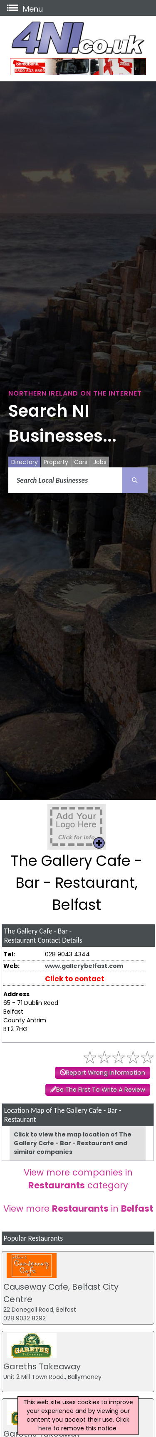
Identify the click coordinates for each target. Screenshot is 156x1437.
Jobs (99, 462)
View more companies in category (78, 1178)
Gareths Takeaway (42, 1366)
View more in (78, 1208)
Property (56, 462)
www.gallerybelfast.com (84, 966)
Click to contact (74, 979)
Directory (24, 462)
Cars (80, 462)
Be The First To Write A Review (100, 1089)
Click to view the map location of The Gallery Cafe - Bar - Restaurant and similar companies (72, 1143)
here (45, 1428)
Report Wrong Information (105, 1072)
